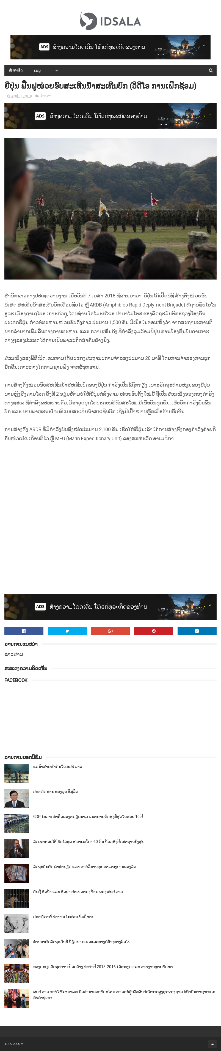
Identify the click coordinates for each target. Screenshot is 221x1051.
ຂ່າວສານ (46, 96)
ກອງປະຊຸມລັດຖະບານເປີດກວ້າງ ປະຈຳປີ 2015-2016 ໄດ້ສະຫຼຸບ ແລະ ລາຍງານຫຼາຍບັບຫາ (103, 967)
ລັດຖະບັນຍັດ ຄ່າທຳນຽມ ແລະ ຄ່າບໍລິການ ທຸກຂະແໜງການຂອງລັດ (84, 866)
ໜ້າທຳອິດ (16, 70)
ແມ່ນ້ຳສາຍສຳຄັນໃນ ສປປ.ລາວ (57, 766)
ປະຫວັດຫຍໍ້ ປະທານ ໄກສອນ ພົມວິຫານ (63, 917)
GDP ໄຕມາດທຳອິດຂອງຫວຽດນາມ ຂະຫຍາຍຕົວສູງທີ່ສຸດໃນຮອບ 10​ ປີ (88, 816)
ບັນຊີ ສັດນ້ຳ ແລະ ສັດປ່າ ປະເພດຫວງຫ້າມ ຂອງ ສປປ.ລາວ (78, 891)
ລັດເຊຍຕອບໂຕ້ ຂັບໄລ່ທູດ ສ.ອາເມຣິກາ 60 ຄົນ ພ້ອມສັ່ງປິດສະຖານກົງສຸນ (88, 841)
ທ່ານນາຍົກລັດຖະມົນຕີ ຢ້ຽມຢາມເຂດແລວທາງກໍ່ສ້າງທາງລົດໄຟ (82, 942)
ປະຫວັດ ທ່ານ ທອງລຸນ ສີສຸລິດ (55, 791)
